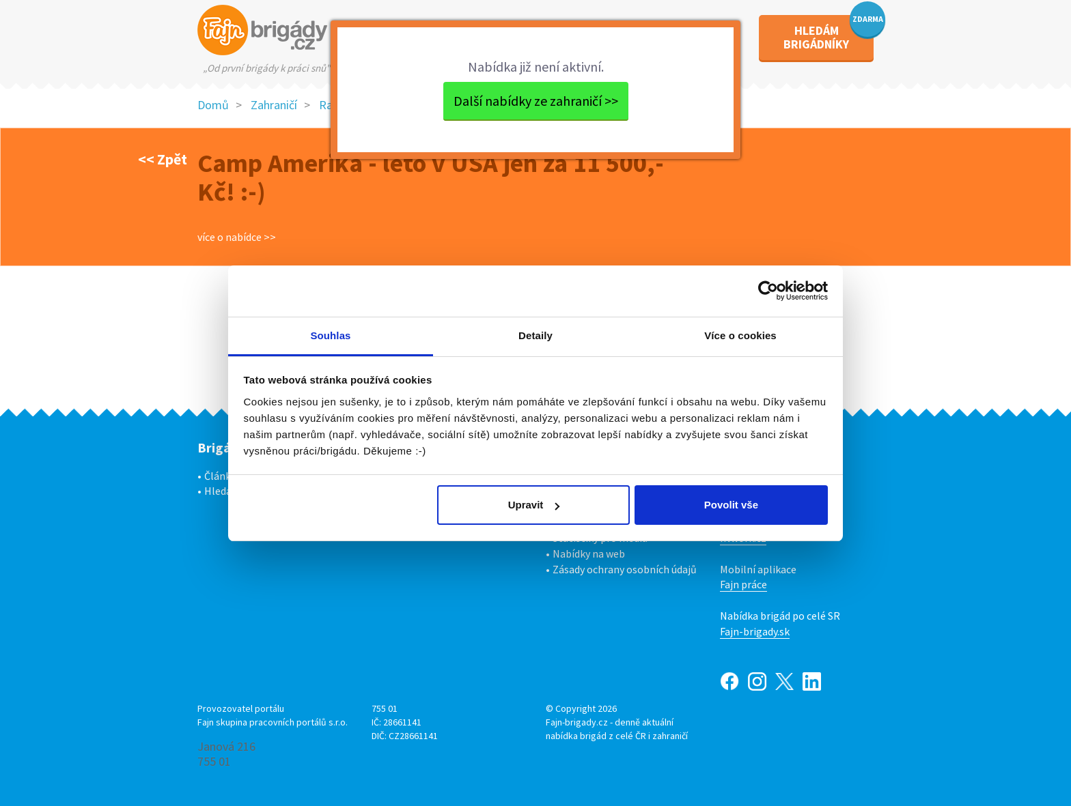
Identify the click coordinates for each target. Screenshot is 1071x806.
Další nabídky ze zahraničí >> (536, 100)
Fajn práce (743, 584)
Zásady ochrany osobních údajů (625, 569)
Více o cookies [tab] (740, 335)
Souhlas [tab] (330, 335)
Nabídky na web (589, 553)
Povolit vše (731, 504)
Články (220, 476)
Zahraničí (274, 105)
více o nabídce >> (236, 237)
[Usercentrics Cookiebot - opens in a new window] (768, 290)
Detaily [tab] (535, 335)
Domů (213, 105)
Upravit (534, 504)
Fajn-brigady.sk (755, 631)
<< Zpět (162, 159)
